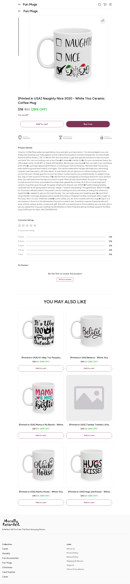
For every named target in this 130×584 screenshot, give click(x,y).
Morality (6, 553)
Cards (5, 548)
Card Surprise (8, 572)
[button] (19, 4)
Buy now (88, 124)
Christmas (7, 567)
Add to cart (42, 124)
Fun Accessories (10, 558)
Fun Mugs (7, 562)
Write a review (65, 279)
